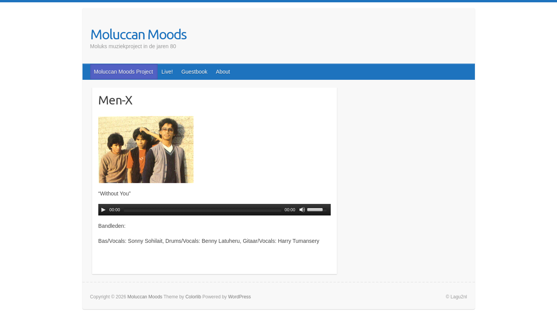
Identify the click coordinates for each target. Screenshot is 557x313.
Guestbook (194, 72)
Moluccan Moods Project (123, 72)
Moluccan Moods (138, 34)
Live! (167, 72)
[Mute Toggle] (302, 210)
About (223, 72)
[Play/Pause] (103, 210)
